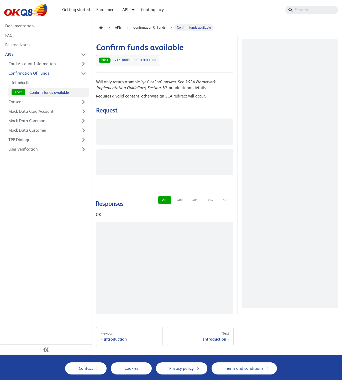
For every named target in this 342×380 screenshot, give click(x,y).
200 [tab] (164, 200)
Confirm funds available (49, 92)
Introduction (22, 82)
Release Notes (17, 44)
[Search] (311, 10)
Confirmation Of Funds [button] (28, 73)
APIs (9, 54)
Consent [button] (15, 101)
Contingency (152, 9)
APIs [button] (126, 9)
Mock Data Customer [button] (27, 130)
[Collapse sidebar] (46, 349)
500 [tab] (225, 200)
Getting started (76, 9)
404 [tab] (210, 200)
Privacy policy (181, 368)
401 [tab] (195, 200)
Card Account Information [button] (32, 63)
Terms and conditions (244, 368)
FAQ (9, 35)
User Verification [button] (23, 149)
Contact (86, 368)
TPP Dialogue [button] (20, 139)
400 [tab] (180, 200)
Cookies (131, 368)
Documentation (19, 25)
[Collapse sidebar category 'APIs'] (83, 54)
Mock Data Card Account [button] (31, 111)
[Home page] (101, 27)
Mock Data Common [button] (26, 120)
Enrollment (106, 9)
